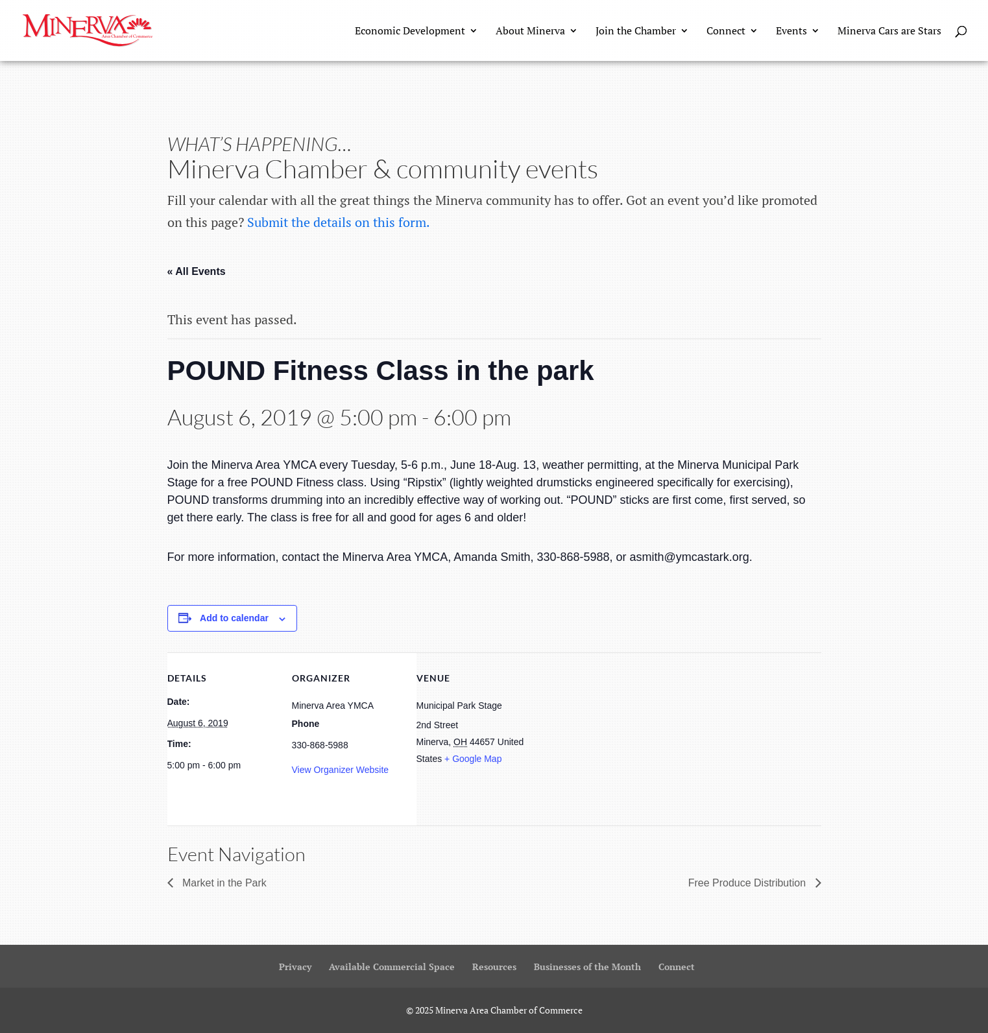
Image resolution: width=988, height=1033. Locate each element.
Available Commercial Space (392, 966)
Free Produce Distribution (748, 882)
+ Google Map (472, 759)
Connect (725, 32)
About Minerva (530, 32)
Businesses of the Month (587, 966)
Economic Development (410, 32)
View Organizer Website (340, 770)
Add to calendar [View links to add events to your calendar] (234, 618)
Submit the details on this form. (338, 222)
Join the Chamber (636, 32)
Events (791, 32)
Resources (494, 966)
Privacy (295, 966)
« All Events (196, 271)
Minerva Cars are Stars (889, 32)
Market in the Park (223, 882)
